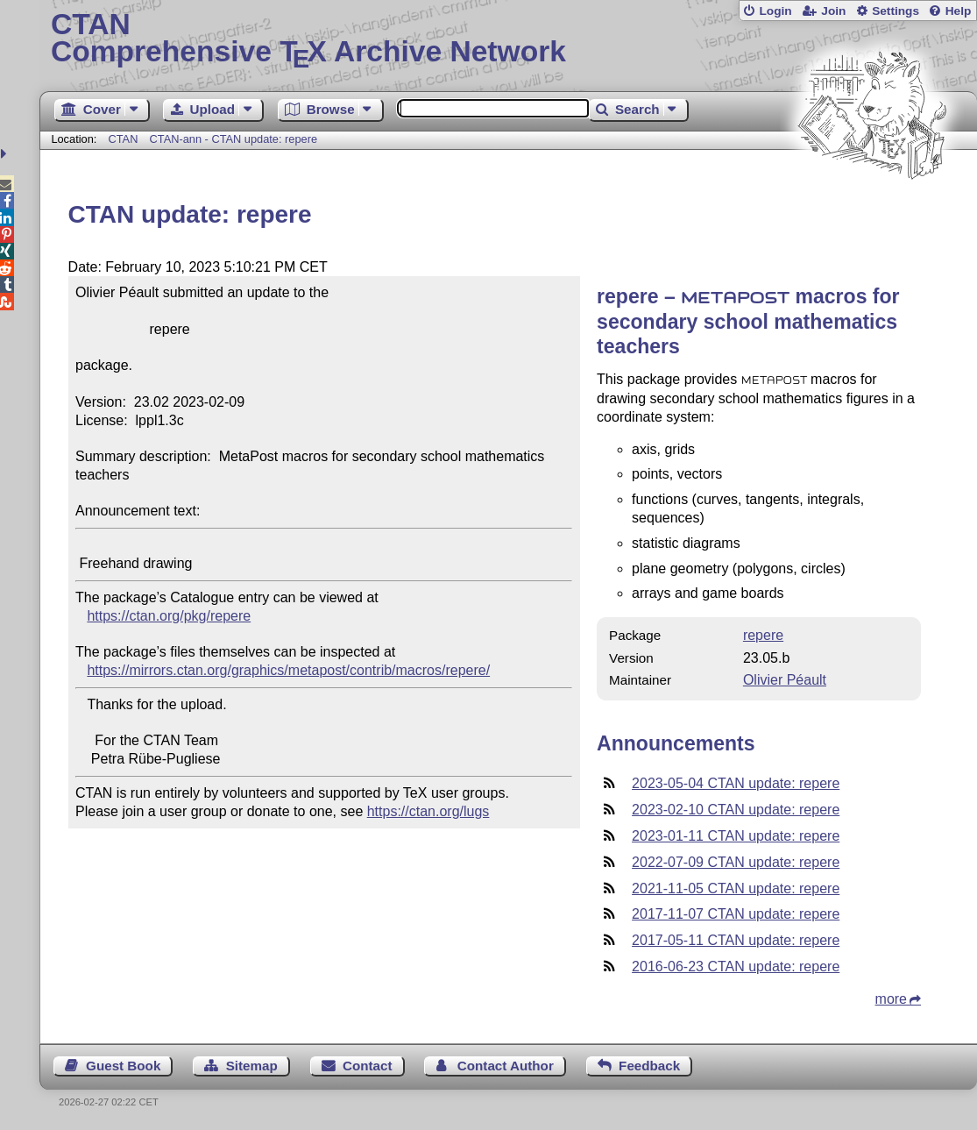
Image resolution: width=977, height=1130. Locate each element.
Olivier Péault (784, 679)
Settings (895, 11)
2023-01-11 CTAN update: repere (735, 835)
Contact (368, 1065)
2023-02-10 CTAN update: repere (735, 809)
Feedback (649, 1065)
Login (775, 11)
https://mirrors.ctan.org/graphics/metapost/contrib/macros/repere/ (288, 670)
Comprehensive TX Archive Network (508, 39)
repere (763, 635)
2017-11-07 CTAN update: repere (735, 913)
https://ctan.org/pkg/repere (169, 615)
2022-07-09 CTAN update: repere (735, 862)
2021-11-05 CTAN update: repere (735, 888)
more (891, 998)
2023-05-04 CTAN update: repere (735, 783)
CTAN (123, 139)
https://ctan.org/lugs (428, 811)
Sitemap (252, 1065)
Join (833, 11)
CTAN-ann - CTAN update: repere (234, 139)
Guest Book (123, 1065)
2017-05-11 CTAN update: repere (735, 940)
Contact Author (505, 1065)
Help (958, 11)
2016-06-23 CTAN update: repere (735, 966)
